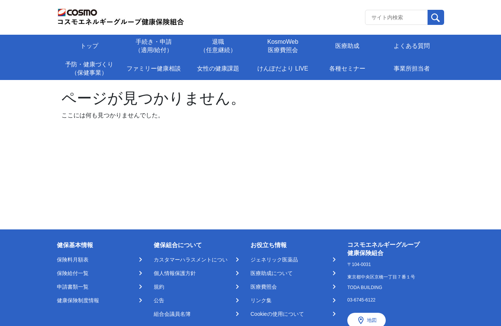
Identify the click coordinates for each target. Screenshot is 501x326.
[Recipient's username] (396, 17)
